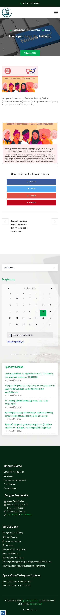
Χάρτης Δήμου (8, 545)
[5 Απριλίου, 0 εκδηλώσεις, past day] (49, 300)
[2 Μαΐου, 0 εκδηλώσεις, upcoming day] (43, 326)
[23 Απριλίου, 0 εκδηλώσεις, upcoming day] (30, 319)
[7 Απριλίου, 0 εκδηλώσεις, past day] (17, 306)
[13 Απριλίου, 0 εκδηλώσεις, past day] (10, 313)
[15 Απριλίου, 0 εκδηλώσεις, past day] (23, 313)
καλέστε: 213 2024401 (30, 3)
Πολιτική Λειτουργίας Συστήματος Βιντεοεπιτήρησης (24, 566)
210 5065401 (26, 514)
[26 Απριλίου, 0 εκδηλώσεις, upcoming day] (49, 319)
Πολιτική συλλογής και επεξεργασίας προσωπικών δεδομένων (27, 562)
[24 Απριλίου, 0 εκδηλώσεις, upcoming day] (36, 319)
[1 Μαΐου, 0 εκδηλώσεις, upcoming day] (36, 326)
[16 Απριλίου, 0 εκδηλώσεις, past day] (30, 313)
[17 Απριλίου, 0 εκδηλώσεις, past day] (36, 313)
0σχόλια (46, 30)
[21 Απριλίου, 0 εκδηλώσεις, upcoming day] (17, 319)
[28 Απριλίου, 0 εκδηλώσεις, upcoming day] (17, 326)
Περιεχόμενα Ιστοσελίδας (13, 533)
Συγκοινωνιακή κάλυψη (12, 541)
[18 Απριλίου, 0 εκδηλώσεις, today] (43, 313)
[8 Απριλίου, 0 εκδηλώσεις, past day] (23, 306)
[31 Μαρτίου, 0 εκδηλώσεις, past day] (17, 300)
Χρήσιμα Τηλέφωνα (10, 537)
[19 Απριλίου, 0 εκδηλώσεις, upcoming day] (49, 313)
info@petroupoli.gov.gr (16, 511)
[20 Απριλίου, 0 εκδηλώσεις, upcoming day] (10, 319)
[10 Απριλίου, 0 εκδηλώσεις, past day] (36, 306)
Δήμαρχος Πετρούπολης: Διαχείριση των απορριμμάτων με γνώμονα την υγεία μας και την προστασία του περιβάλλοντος (30, 388)
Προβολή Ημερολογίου (15, 342)
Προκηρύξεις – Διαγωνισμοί (15, 480)
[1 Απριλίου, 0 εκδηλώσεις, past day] (23, 300)
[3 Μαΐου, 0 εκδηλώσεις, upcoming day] (49, 326)
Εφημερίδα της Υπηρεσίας (14, 472)
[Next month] (51, 288)
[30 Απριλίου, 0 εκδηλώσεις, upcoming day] (30, 326)
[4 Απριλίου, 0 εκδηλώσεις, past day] (43, 300)
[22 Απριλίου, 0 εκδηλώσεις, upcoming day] (23, 319)
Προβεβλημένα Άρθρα (20, 30)
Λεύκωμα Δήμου (10, 488)
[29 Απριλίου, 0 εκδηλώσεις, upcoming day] (23, 326)
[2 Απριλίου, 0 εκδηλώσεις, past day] (30, 300)
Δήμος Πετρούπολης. (30, 601)
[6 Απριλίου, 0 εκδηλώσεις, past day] (10, 306)
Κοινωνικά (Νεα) (34, 30)
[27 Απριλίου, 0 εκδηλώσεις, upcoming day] (10, 326)
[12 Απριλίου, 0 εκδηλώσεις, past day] (49, 306)
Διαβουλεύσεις (10, 484)
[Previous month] (8, 288)
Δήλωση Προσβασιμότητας (13, 557)
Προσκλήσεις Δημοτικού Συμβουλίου (17, 581)
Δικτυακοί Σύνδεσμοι (11, 553)
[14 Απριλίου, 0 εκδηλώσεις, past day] (17, 313)
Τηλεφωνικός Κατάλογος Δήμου (15, 549)
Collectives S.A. (36, 604)
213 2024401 (13, 514)
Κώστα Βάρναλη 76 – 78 (17, 504)
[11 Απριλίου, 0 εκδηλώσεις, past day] (43, 306)
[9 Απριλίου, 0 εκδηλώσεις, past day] (30, 306)
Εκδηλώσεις (9, 476)
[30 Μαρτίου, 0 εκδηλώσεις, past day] (10, 300)
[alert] (30, 335)
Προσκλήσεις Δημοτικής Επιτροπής (17, 585)
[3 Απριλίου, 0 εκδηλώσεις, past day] (36, 300)
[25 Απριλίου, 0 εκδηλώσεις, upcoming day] (43, 319)
